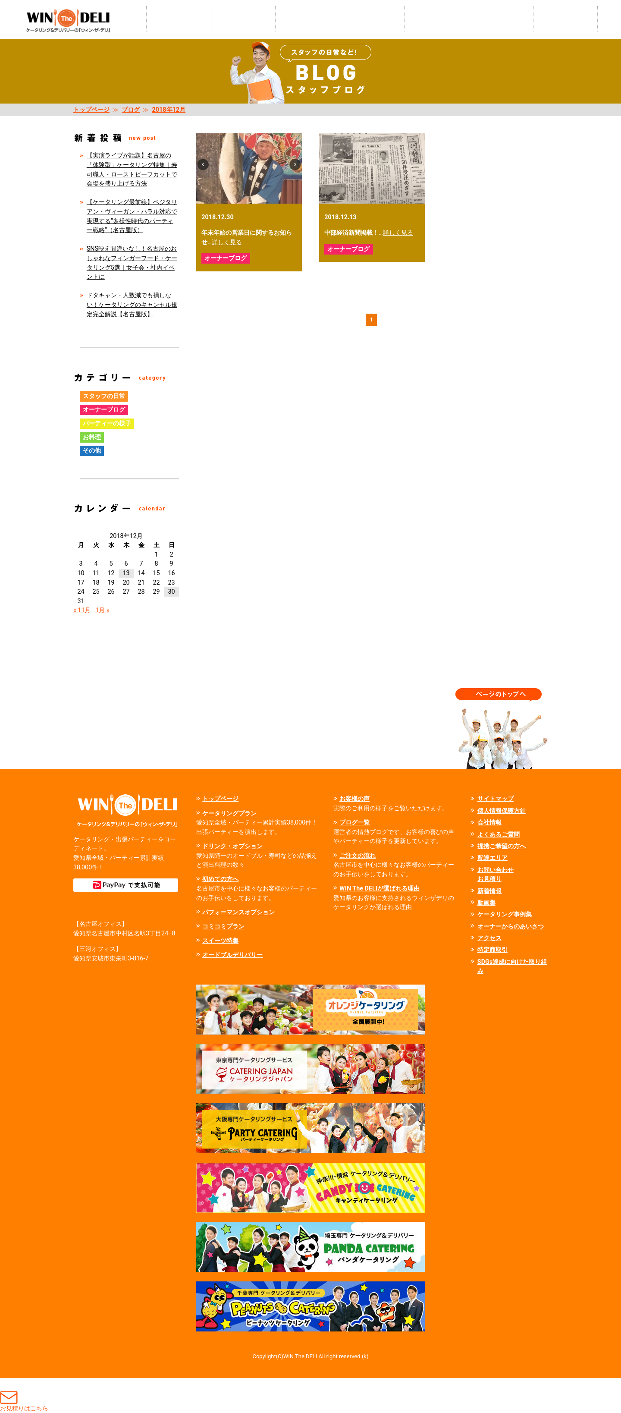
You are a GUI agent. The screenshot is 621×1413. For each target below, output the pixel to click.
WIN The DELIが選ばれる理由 (379, 888)
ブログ (131, 109)
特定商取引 (492, 950)
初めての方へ (220, 879)
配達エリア (492, 858)
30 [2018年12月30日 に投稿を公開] (171, 591)
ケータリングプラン (229, 813)
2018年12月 (169, 109)
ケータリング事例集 (504, 914)
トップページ (91, 109)
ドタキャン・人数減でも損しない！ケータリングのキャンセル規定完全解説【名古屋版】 (132, 305)
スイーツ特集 (220, 940)
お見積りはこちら (24, 1395)
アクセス (489, 938)
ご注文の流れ (357, 855)
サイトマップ (495, 798)
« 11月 (82, 610)
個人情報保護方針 (501, 811)
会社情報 (489, 822)
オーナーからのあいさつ (510, 926)
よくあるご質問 (498, 834)
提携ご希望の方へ (501, 846)
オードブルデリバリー (232, 955)
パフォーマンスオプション (238, 912)
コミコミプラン (223, 926)
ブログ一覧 (354, 822)
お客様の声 (354, 798)
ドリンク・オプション (232, 846)
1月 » (102, 610)
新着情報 (489, 891)
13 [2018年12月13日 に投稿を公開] (125, 573)
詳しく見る (227, 242)
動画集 (486, 902)
